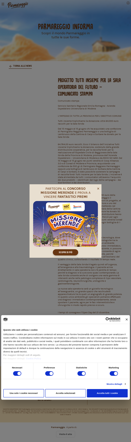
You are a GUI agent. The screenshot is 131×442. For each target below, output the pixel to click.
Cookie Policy (33, 358)
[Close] (98, 188)
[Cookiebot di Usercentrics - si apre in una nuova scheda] (107, 319)
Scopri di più (65, 252)
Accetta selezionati (65, 393)
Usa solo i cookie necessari (24, 393)
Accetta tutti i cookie (107, 393)
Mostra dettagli (114, 384)
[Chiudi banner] (127, 319)
